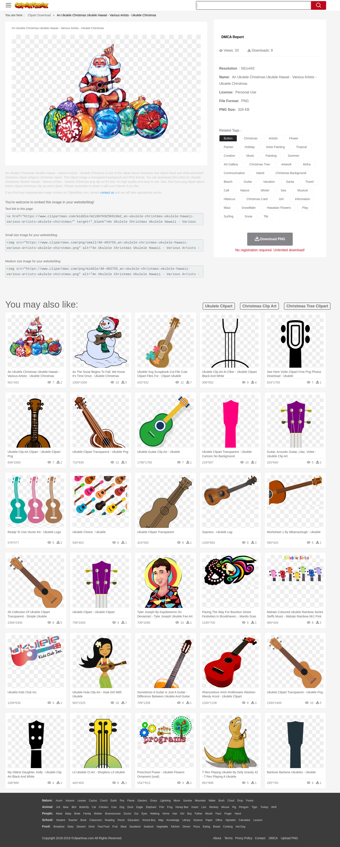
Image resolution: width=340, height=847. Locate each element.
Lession (257, 820)
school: (47, 820)
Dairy (70, 826)
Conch (104, 800)
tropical (301, 147)
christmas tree (259, 164)
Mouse (225, 807)
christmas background (291, 173)
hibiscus (229, 199)
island (260, 173)
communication (234, 173)
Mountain (200, 800)
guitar (248, 181)
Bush (221, 800)
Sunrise (187, 800)
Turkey (264, 807)
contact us (107, 192)
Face (218, 813)
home (165, 813)
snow (248, 216)
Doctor (127, 813)
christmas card (257, 199)
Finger (228, 813)
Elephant (151, 807)
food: (46, 826)
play (305, 207)
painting (271, 155)
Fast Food (103, 826)
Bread (216, 826)
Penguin (243, 807)
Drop (240, 800)
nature (244, 190)
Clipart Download (39, 15)
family (87, 813)
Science (198, 820)
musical (303, 190)
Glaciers (142, 800)
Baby (68, 813)
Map (161, 820)
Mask (59, 813)
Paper (209, 820)
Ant (58, 807)
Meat (123, 826)
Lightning (165, 800)
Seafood (149, 826)
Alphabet (230, 820)
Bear (66, 807)
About (217, 838)
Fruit (115, 826)
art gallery (231, 164)
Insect (194, 807)
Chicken (103, 807)
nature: (47, 800)
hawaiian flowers (279, 207)
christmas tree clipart (307, 306)
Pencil (121, 820)
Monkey (213, 807)
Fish (161, 807)
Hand (238, 813)
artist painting (275, 147)
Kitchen (175, 826)
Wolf (273, 807)
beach (228, 181)
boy (189, 813)
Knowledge (173, 820)
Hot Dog (240, 826)
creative (229, 155)
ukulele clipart (218, 306)
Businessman (113, 813)
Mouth (208, 813)
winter (265, 190)
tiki (265, 216)
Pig (234, 807)
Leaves (81, 800)
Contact (260, 838)
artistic (273, 138)
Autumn (69, 800)
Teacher (73, 820)
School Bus (148, 820)
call (226, 190)
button (228, 138)
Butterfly (84, 807)
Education (133, 820)
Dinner (186, 826)
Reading (110, 820)
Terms (228, 838)
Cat (94, 807)
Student (60, 820)
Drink (92, 826)
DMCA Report (232, 37)
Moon (177, 800)
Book (83, 820)
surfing (228, 216)
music (250, 155)
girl (281, 199)
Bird (74, 807)
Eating (206, 826)
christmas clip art (259, 306)
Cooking (228, 826)
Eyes (144, 813)
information (302, 199)
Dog (121, 807)
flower (293, 138)
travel (309, 181)
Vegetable (162, 826)
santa (290, 181)
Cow (113, 807)
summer (293, 155)
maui (227, 207)
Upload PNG (289, 838)
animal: (47, 807)
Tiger (254, 807)
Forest (249, 800)
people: (47, 813)
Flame (130, 800)
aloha (307, 164)
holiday (250, 147)
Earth (114, 800)
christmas (250, 138)
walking (154, 813)
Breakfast (59, 826)
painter (228, 147)
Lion (203, 807)
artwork (286, 164)
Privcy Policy (243, 838)
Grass (153, 800)
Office (219, 820)
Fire (122, 800)
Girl (182, 813)
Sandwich (135, 826)
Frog (170, 807)
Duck (130, 807)
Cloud (230, 800)
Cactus (93, 800)
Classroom (95, 820)
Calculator (244, 820)
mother (98, 813)
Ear (136, 813)
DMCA (273, 838)
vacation (269, 181)
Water (212, 800)
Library (186, 820)
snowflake (249, 207)
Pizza (196, 826)
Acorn (59, 800)
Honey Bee (181, 807)
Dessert (81, 826)
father (198, 813)
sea (283, 190)
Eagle (139, 807)
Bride (77, 813)
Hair (174, 813)
